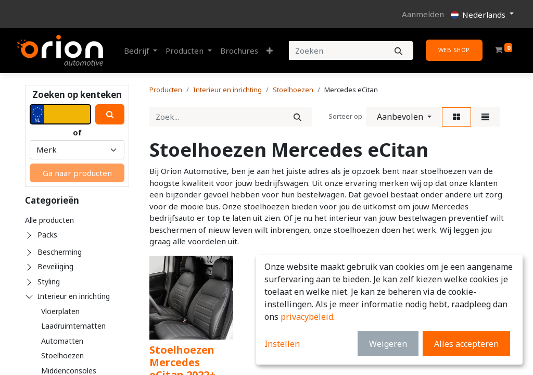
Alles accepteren (466, 343)
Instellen (282, 343)
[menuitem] (239, 51)
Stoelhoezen (62, 355)
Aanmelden (423, 14)
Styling (48, 281)
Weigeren (388, 343)
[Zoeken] (398, 50)
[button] (269, 51)
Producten (165, 89)
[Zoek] (297, 117)
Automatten (62, 341)
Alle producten (49, 220)
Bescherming (59, 252)
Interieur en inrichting (73, 296)
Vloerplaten (60, 311)
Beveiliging (55, 266)
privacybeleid (307, 316)
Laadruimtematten (73, 326)
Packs (47, 235)
